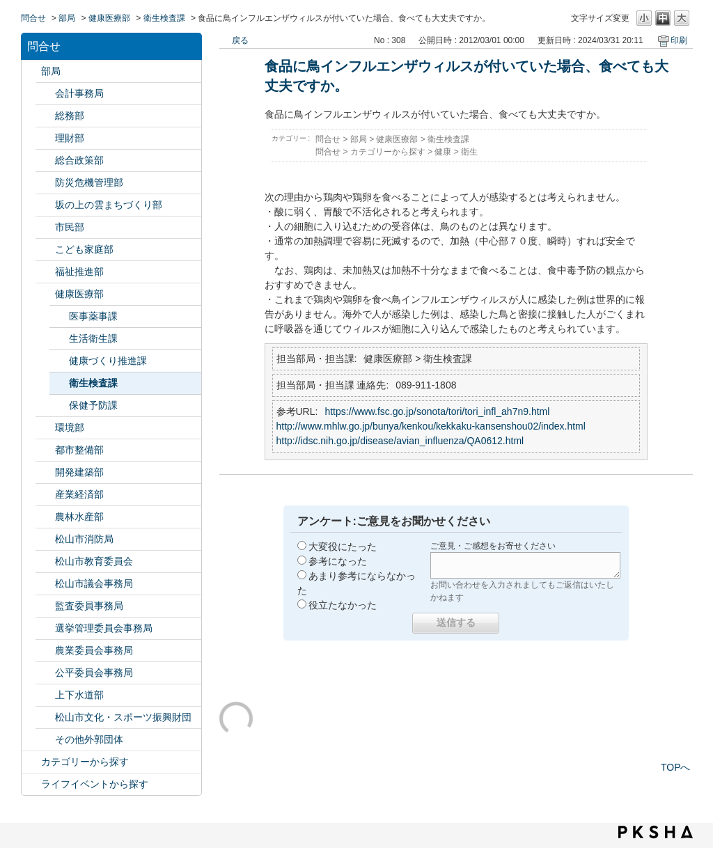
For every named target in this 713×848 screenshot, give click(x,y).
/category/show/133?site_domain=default (45, 428)
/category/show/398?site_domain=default (45, 205)
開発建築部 (79, 472)
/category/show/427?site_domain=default (45, 517)
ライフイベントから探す (94, 784)
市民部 (69, 227)
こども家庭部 (84, 249)
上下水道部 (79, 694)
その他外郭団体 (89, 739)
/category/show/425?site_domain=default (45, 472)
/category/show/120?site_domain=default (45, 93)
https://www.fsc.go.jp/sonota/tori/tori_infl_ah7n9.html (436, 411)
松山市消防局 (84, 538)
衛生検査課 (164, 18)
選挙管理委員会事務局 (103, 628)
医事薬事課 (93, 316)
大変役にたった (342, 546)
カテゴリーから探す (85, 761)
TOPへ (676, 767)
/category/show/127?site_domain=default (45, 138)
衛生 (469, 152)
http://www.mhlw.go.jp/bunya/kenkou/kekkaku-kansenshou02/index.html (431, 426)
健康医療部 (109, 18)
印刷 (679, 40)
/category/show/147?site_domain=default (45, 650)
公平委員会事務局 (94, 672)
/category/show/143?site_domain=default (45, 583)
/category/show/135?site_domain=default (45, 450)
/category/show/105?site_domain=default (31, 784)
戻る (240, 40)
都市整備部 (79, 449)
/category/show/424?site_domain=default (45, 182)
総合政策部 (79, 160)
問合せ (33, 18)
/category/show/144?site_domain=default (45, 695)
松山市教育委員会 (94, 561)
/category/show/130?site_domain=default (45, 272)
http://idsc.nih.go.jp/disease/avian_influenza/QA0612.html (400, 440)
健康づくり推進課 (108, 360)
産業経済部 (79, 494)
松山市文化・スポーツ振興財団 (123, 717)
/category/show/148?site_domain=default (45, 628)
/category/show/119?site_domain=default (31, 71)
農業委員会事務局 (94, 650)
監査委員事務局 (89, 605)
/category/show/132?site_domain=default (45, 294)
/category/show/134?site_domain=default (45, 717)
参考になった (337, 561)
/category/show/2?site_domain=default (31, 762)
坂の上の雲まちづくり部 (108, 204)
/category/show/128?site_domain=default (45, 227)
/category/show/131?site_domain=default (45, 739)
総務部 (69, 115)
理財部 (69, 137)
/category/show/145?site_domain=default (45, 673)
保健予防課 (93, 405)
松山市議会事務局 (94, 583)
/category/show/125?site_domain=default (45, 116)
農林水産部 (79, 516)
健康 (442, 152)
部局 (66, 18)
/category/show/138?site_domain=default (45, 494)
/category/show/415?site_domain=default (45, 249)
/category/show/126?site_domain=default (45, 160)
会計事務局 (79, 93)
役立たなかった (342, 605)
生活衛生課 (93, 338)
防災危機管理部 (89, 182)
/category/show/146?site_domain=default (45, 606)
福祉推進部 (79, 271)
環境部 (69, 427)
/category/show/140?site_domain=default (45, 539)
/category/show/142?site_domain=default (45, 561)
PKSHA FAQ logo (655, 832)
